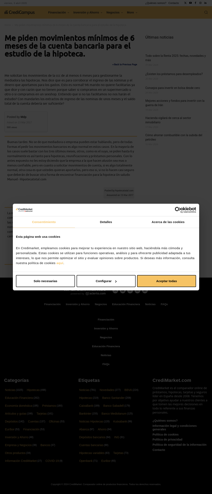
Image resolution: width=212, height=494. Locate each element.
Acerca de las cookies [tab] (168, 221)
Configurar (106, 281)
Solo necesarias (45, 281)
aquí (60, 263)
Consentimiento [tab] (44, 221)
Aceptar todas (166, 281)
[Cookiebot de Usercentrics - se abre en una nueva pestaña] (178, 210)
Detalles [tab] (106, 221)
